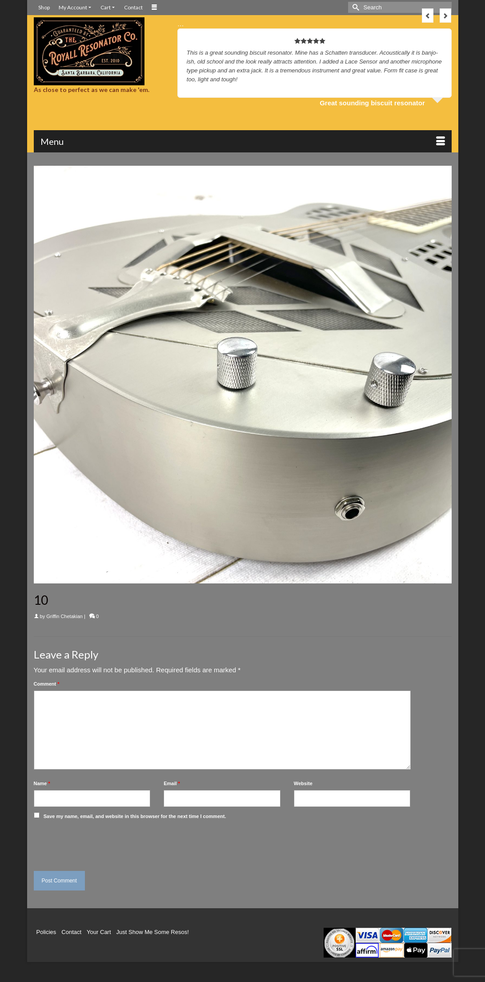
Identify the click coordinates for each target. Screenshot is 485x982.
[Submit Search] (354, 7)
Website (303, 783)
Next (445, 15)
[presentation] (95, 842)
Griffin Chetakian (64, 616)
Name (42, 783)
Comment (47, 684)
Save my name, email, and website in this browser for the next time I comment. (135, 816)
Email (172, 783)
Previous (427, 15)
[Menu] (243, 141)
